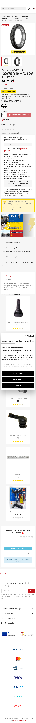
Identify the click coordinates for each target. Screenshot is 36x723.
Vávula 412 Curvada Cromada (18, 398)
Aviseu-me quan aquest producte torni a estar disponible (18, 184)
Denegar (18, 385)
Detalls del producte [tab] (13, 279)
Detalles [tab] (19, 341)
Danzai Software (19, 720)
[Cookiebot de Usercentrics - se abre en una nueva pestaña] (25, 336)
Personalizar (18, 379)
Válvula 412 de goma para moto (18, 322)
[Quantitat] (3, 115)
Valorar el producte (18, 548)
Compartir (10, 124)
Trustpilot (3, 574)
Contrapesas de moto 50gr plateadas (18, 474)
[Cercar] (13, 8)
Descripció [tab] (10, 276)
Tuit (13, 124)
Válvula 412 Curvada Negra (18, 436)
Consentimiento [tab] (7, 341)
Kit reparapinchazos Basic (18, 512)
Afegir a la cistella (19, 115)
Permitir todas (18, 373)
